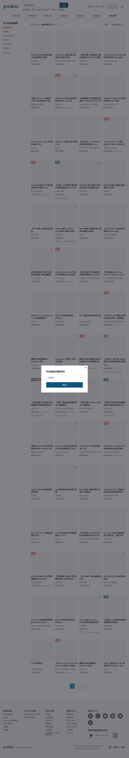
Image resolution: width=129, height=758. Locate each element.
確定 (64, 385)
